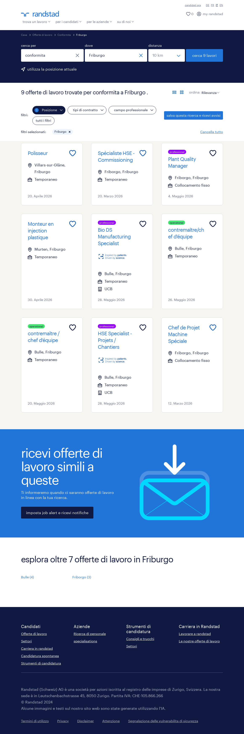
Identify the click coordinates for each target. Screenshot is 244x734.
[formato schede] (182, 92)
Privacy (63, 721)
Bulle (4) (27, 577)
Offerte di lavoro (42, 34)
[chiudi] (77, 55)
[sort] (209, 89)
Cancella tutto (211, 132)
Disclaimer (85, 721)
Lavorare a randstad (195, 634)
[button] (70, 132)
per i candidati (69, 22)
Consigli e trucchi (140, 639)
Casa (24, 34)
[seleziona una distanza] (166, 55)
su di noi (125, 22)
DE (207, 5)
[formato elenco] (174, 92)
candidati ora (193, 5)
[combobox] (52, 55)
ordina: (194, 92)
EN (221, 5)
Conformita (64, 34)
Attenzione (111, 721)
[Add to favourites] (73, 153)
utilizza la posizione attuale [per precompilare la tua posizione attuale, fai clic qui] (52, 69)
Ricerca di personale (90, 634)
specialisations (85, 641)
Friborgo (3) (81, 577)
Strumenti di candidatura (41, 663)
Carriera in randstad (37, 648)
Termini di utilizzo (35, 721)
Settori (26, 641)
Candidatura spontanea (40, 656)
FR (212, 5)
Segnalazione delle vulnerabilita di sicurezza (163, 721)
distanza (155, 45)
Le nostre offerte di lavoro (199, 641)
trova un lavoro (36, 22)
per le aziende (99, 22)
